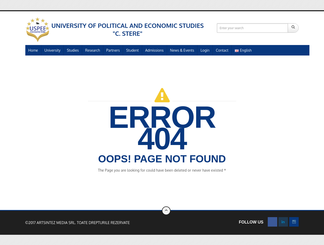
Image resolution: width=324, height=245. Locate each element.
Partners (113, 50)
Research (92, 50)
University (52, 50)
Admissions (154, 50)
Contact (222, 50)
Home (33, 50)
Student (132, 50)
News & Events (182, 50)
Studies (73, 50)
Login (204, 50)
